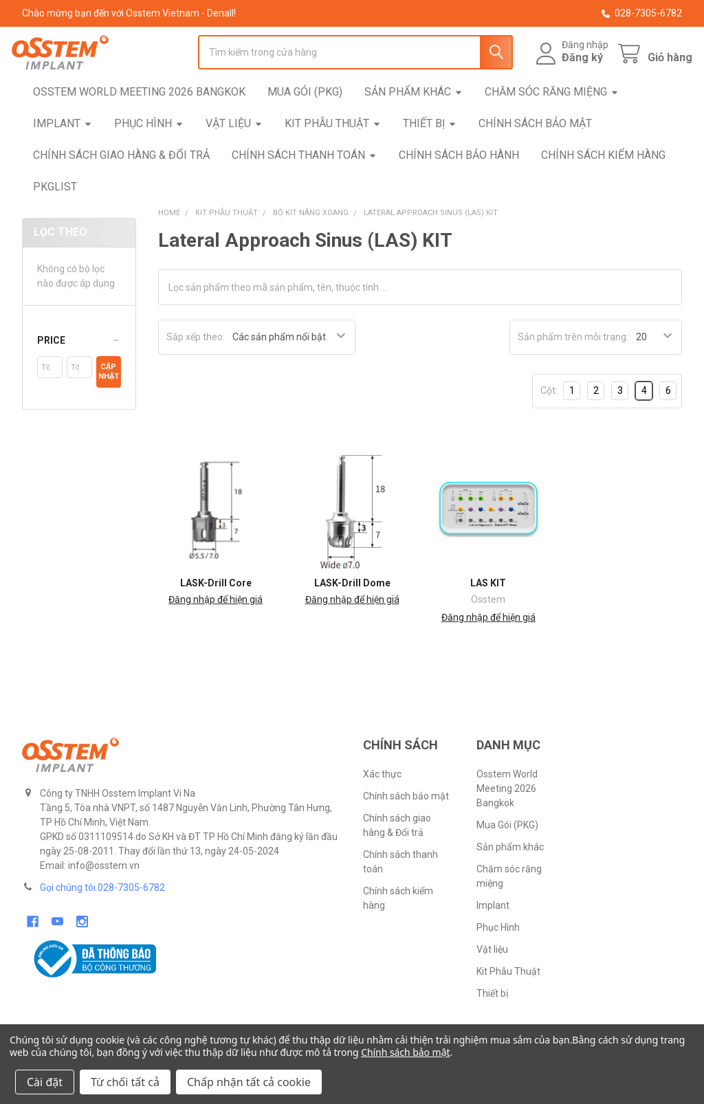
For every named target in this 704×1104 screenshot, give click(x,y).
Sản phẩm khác (413, 121)
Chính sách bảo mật (535, 152)
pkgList (55, 216)
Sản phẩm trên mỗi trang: (573, 367)
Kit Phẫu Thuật (333, 152)
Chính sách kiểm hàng (603, 184)
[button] (79, 370)
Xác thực (382, 804)
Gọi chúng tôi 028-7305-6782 (102, 917)
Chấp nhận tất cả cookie (249, 1082)
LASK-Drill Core (216, 613)
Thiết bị (429, 152)
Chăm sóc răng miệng (552, 121)
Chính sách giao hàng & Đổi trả (121, 184)
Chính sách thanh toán (304, 184)
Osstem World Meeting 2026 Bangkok (139, 121)
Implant (62, 152)
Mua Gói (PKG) (304, 121)
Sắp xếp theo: (195, 367)
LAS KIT (488, 613)
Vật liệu (234, 152)
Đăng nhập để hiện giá (215, 629)
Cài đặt (45, 1082)
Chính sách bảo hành (459, 184)
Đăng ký (572, 72)
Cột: (549, 420)
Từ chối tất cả (125, 1082)
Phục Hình (149, 152)
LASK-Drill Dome (352, 613)
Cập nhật (108, 402)
